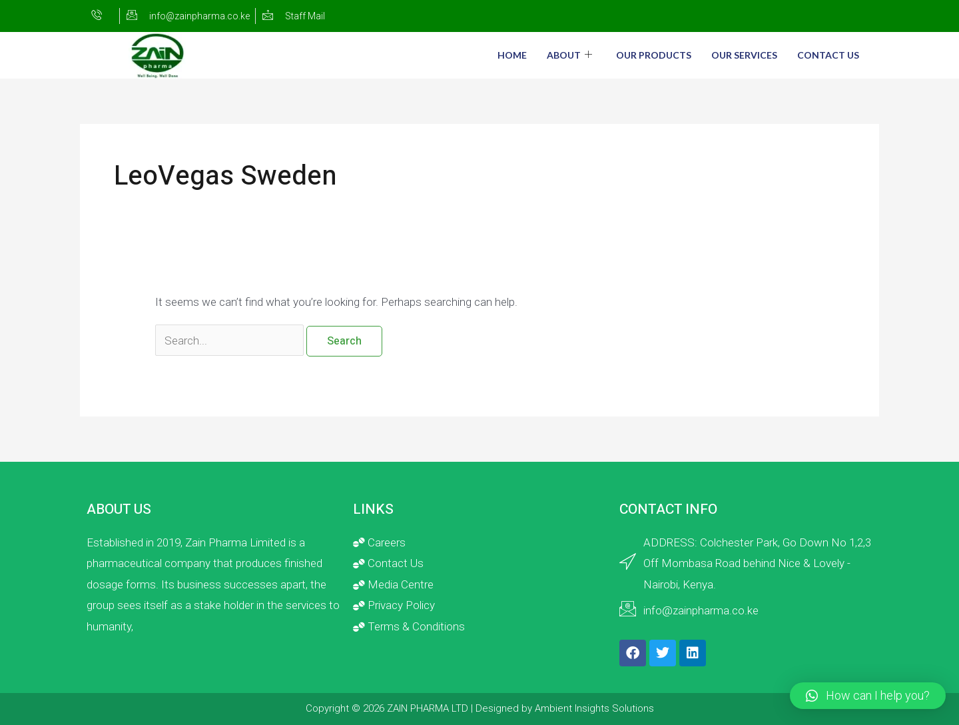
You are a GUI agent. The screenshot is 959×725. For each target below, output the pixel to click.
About (569, 54)
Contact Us (828, 55)
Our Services (744, 55)
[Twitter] (828, 16)
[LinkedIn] (854, 16)
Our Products (653, 55)
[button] (868, 695)
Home (512, 55)
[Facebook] (801, 16)
